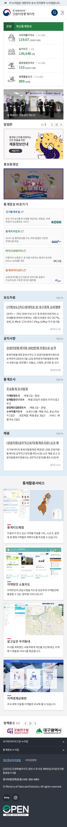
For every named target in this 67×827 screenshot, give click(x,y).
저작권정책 (30, 760)
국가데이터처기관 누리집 (14, 741)
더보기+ (59, 298)
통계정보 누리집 (9, 749)
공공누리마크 (16, 810)
